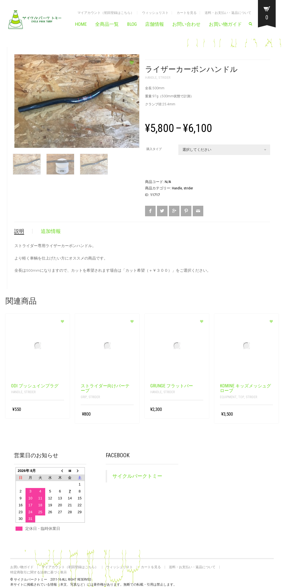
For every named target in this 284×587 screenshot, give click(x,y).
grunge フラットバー (171, 385)
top (241, 397)
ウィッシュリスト (155, 13)
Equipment (228, 397)
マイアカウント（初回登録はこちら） (105, 13)
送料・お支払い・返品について (228, 13)
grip (84, 397)
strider (164, 77)
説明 (19, 231)
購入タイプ (154, 149)
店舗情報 (154, 24)
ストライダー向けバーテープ (105, 388)
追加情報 (51, 231)
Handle (151, 77)
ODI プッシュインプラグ (35, 385)
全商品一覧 (107, 24)
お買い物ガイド (225, 24)
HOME (81, 24)
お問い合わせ (186, 24)
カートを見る (187, 13)
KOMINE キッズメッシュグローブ (245, 388)
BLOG (132, 24)
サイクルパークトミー (137, 476)
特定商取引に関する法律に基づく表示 (38, 572)
